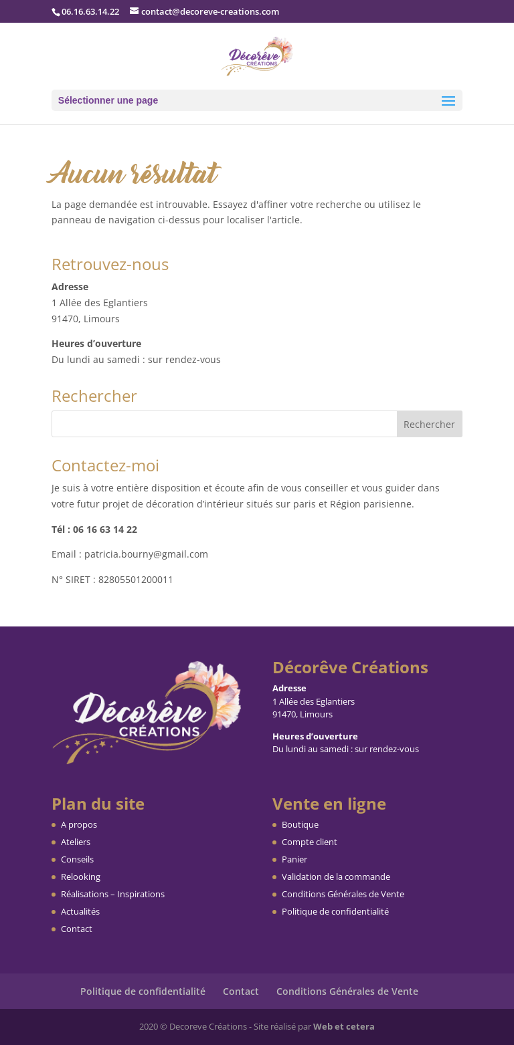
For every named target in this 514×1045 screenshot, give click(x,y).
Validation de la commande (336, 876)
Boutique (300, 824)
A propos (79, 824)
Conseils (77, 859)
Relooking (80, 876)
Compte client (309, 842)
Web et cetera (344, 1026)
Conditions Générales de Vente (343, 894)
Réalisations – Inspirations (113, 894)
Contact (76, 929)
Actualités (80, 911)
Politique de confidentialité (335, 911)
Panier (294, 859)
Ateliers (75, 842)
